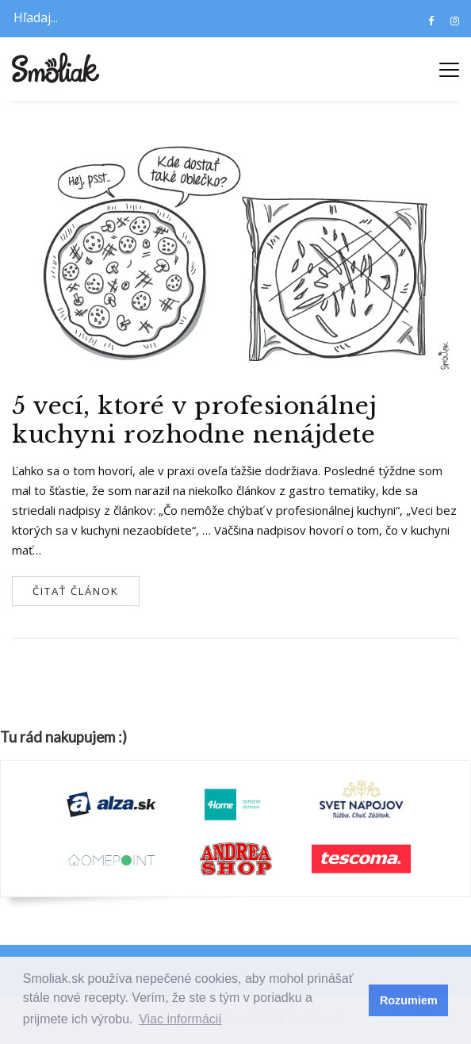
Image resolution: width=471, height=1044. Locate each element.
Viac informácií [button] (180, 1019)
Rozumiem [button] (409, 1000)
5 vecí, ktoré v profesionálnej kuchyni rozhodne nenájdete (194, 420)
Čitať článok (76, 591)
